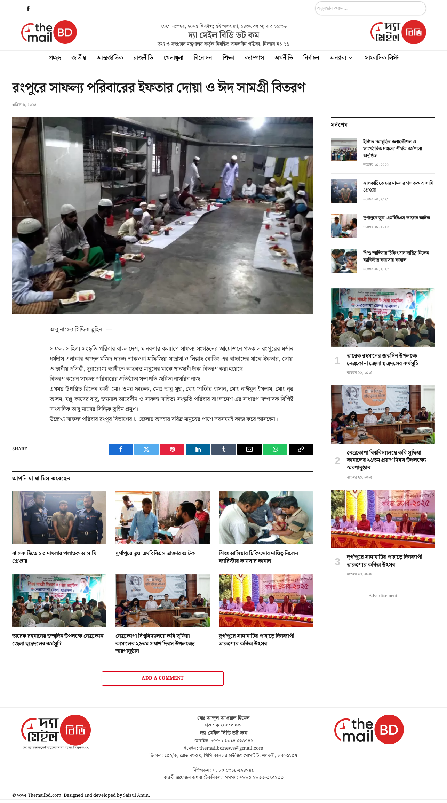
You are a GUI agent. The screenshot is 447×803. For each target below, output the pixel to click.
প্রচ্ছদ (55, 58)
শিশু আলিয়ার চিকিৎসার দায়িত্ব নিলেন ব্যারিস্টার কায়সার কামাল (258, 557)
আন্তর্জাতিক (110, 58)
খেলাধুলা (173, 58)
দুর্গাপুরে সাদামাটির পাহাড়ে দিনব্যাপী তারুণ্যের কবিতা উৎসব (256, 640)
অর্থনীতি (283, 58)
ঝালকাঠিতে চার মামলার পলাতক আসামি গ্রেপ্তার (54, 557)
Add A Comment (162, 678)
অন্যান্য (341, 58)
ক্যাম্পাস (254, 58)
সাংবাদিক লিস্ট (382, 58)
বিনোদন (203, 58)
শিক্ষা (228, 58)
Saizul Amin (136, 795)
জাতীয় (78, 58)
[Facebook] (28, 8)
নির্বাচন (311, 58)
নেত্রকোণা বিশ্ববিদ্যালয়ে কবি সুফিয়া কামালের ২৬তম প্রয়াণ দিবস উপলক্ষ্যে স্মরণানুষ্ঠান (154, 644)
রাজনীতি (143, 58)
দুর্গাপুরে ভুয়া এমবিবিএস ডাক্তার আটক (155, 553)
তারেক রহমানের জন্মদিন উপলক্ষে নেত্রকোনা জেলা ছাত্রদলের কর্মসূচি (58, 640)
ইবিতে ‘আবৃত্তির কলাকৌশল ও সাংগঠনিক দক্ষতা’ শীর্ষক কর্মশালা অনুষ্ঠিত (392, 148)
